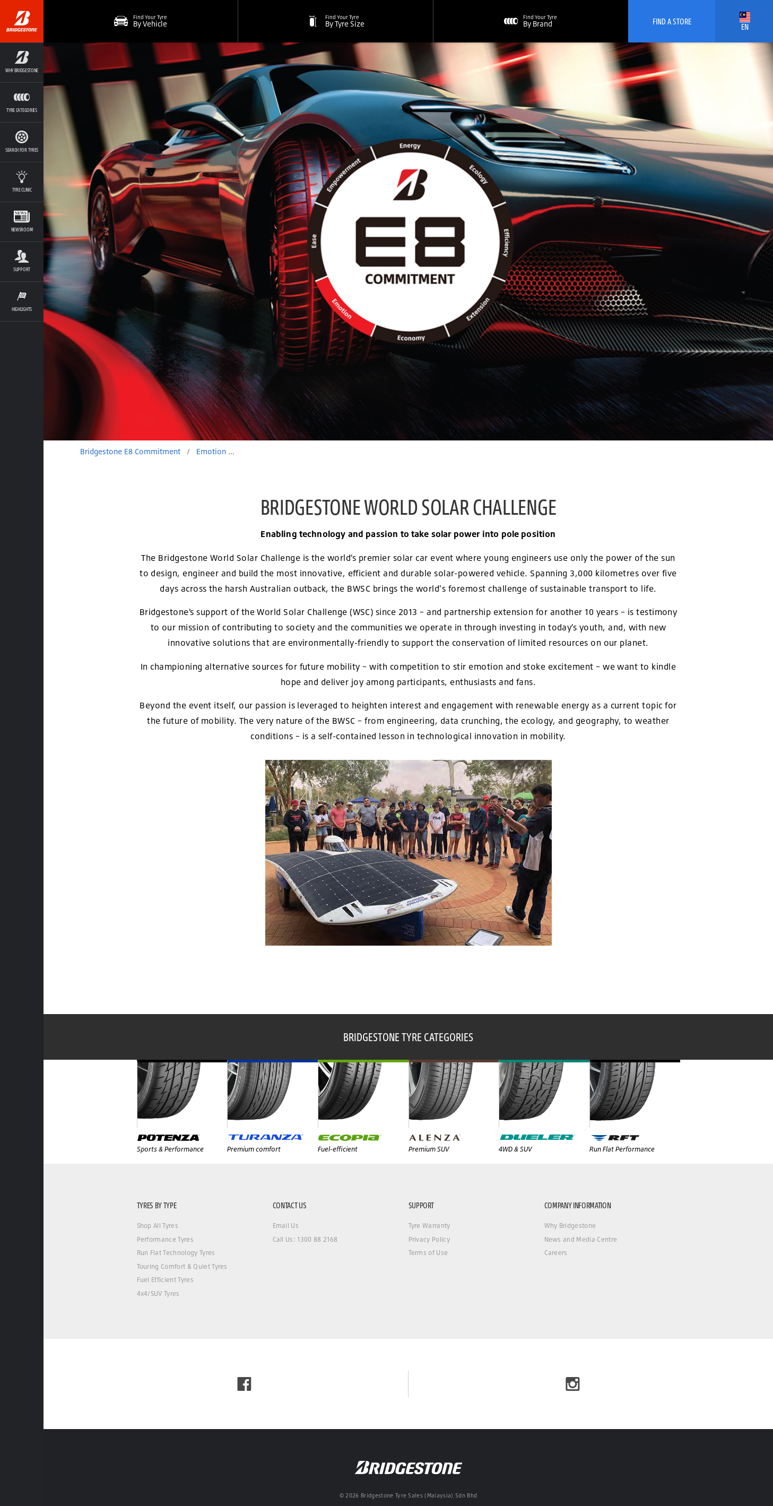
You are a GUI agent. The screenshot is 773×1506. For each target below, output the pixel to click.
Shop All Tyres (157, 1226)
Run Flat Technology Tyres (176, 1253)
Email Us (286, 1226)
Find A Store (672, 21)
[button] (335, 21)
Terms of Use (428, 1253)
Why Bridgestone (570, 1226)
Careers (556, 1253)
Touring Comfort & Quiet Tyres (182, 1266)
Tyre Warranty (429, 1226)
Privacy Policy (429, 1239)
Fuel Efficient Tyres (165, 1280)
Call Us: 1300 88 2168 (305, 1239)
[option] (408, 241)
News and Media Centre (581, 1239)
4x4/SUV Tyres (158, 1293)
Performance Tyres (165, 1239)
